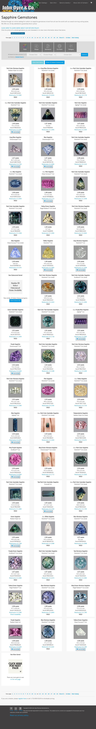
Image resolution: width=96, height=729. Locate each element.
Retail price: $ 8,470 (80, 440)
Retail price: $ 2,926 (80, 474)
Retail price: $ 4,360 (15, 647)
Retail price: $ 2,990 (80, 336)
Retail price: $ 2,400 (48, 302)
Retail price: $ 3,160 (48, 647)
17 (51, 37)
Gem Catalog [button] (42, 3)
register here (22, 698)
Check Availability (15, 614)
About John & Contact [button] (80, 3)
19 (57, 37)
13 (40, 37)
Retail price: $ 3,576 (15, 267)
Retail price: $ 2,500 (80, 130)
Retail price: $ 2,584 (15, 405)
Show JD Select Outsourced (54, 62)
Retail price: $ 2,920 (15, 130)
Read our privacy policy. (19, 715)
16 (48, 37)
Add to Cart (15, 132)
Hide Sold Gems (38, 62)
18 (54, 37)
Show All (61, 37)
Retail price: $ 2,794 (15, 164)
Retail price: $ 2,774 (81, 95)
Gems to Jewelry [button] (65, 3)
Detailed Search (19, 57)
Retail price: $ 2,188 (48, 371)
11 (35, 37)
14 (43, 37)
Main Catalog (75, 37)
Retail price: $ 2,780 (80, 612)
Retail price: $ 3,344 (15, 371)
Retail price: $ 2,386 (15, 612)
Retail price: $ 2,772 (48, 474)
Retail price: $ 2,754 (80, 405)
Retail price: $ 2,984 (15, 578)
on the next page (15, 679)
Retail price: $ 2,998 (80, 543)
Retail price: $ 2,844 (48, 612)
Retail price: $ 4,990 (15, 474)
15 (45, 37)
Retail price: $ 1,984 (15, 509)
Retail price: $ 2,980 (48, 267)
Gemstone (48, 49)
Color (25, 49)
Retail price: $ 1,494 (15, 336)
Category (71, 49)
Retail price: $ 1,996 (48, 130)
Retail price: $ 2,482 (15, 95)
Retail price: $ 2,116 (81, 164)
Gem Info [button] (53, 3)
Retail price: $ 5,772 (48, 199)
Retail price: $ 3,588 (48, 543)
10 (32, 37)
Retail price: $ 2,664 (15, 199)
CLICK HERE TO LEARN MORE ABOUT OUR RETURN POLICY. (20, 28)
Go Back (68, 37)
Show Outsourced (15, 300)
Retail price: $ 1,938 (80, 199)
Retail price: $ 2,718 (48, 336)
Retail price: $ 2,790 (48, 509)
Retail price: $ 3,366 (48, 440)
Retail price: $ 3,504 (48, 95)
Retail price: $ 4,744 (48, 405)
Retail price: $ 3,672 (15, 440)
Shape (36, 49)
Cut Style (59, 49)
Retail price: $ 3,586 (48, 164)
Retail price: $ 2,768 (15, 543)
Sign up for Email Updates (18, 33)
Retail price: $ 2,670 (48, 578)
